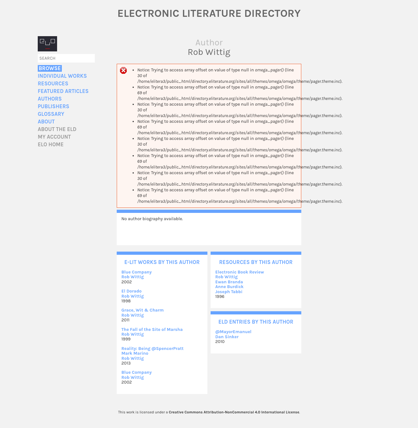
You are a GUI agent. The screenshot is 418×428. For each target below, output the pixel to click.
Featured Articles (63, 91)
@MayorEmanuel (233, 331)
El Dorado (131, 291)
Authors (50, 99)
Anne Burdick (229, 286)
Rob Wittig (132, 277)
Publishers (53, 106)
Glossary (51, 114)
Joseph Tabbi (229, 291)
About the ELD (57, 129)
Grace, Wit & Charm (142, 310)
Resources (53, 84)
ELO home (51, 145)
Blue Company (136, 272)
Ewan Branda (229, 282)
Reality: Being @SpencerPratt (152, 348)
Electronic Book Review (239, 272)
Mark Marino (134, 353)
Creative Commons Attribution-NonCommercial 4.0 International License (234, 412)
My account (54, 137)
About (46, 122)
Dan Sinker (227, 336)
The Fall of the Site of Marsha (152, 329)
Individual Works (62, 76)
